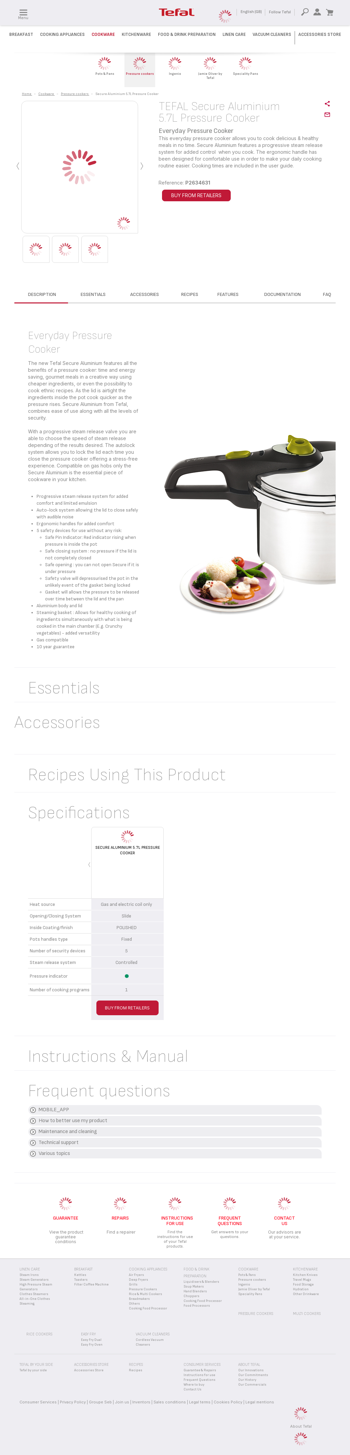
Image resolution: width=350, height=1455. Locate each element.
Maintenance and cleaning (68, 1131)
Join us (122, 1402)
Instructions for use (199, 1375)
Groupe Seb (100, 1402)
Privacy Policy (73, 1402)
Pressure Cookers (143, 1289)
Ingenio (244, 1284)
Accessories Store (319, 34)
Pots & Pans (247, 1275)
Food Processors (197, 1306)
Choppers (191, 1296)
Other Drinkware (306, 1294)
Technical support (59, 1142)
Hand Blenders (195, 1291)
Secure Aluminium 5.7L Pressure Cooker (127, 850)
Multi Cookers (307, 1313)
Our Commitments (253, 1375)
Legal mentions (259, 1402)
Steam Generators (34, 1280)
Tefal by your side (33, 1370)
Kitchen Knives (305, 1275)
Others (134, 1304)
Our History (247, 1380)
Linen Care (234, 34)
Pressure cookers (252, 1280)
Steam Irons (29, 1275)
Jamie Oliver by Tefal (254, 1289)
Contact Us (192, 1389)
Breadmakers (139, 1299)
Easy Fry (88, 1334)
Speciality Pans (250, 1294)
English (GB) (251, 11)
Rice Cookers (39, 1334)
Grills (133, 1284)
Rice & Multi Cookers (145, 1294)
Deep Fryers (138, 1280)
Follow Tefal (280, 12)
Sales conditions (169, 1402)
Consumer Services (38, 1402)
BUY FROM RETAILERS (196, 195)
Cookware (103, 34)
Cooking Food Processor (148, 1308)
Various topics (54, 1153)
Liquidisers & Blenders (201, 1282)
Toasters (81, 1280)
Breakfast (21, 34)
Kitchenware (136, 34)
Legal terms (200, 1402)
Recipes (135, 1370)
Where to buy (194, 1385)
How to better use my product (73, 1120)
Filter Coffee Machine (91, 1284)
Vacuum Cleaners (272, 34)
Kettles (80, 1275)
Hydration (301, 1289)
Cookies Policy (228, 1402)
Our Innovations (251, 1370)
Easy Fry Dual (91, 1340)
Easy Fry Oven (92, 1345)
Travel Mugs (302, 1280)
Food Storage (303, 1284)
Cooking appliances (148, 1269)
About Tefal (301, 1426)
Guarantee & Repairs (200, 1370)
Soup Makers (194, 1286)
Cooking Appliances (62, 34)
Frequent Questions (199, 1380)
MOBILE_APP (54, 1109)
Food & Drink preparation (187, 34)
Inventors (141, 1402)
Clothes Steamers (33, 1294)
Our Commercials (252, 1385)
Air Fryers (136, 1275)
